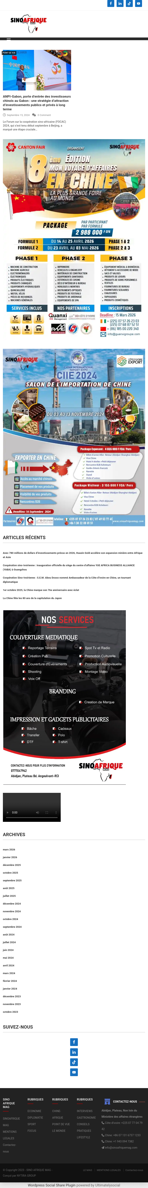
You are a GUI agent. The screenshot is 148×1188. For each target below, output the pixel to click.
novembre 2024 (12, 911)
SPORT (32, 1124)
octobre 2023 (10, 1011)
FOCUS (32, 1130)
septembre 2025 (12, 880)
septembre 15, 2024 (16, 115)
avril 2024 (8, 965)
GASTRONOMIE (86, 1117)
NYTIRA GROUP (26, 1175)
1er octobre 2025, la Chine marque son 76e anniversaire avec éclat (41, 590)
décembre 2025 (12, 865)
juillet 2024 (9, 942)
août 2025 (8, 888)
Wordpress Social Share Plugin (52, 1185)
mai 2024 (8, 957)
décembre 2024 (12, 903)
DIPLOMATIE (35, 1117)
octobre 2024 (10, 919)
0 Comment (44, 115)
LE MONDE (59, 1130)
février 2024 (10, 981)
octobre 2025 (10, 872)
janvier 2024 (10, 988)
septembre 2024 (12, 926)
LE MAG (87, 1170)
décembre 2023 (12, 996)
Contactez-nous (134, 1170)
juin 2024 (8, 950)
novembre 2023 (12, 1004)
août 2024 (8, 934)
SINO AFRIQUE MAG (38, 1170)
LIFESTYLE (83, 1137)
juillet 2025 (9, 895)
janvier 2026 (10, 857)
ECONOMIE (34, 1111)
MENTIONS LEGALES (109, 1170)
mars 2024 (9, 973)
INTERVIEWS (84, 1111)
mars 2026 (9, 849)
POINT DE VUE (9, 53)
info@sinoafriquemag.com (120, 1147)
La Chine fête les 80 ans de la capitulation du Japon (32, 598)
